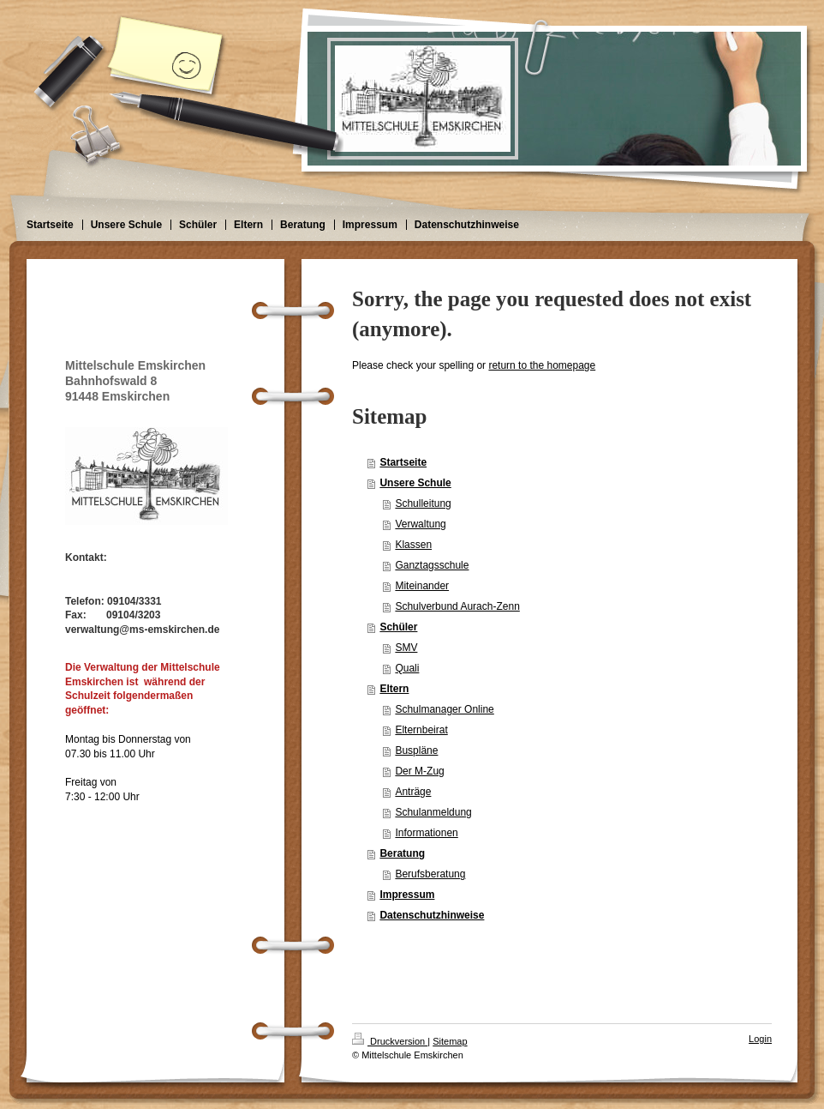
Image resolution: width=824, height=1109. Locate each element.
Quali (407, 668)
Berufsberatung (430, 874)
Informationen (426, 833)
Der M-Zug (419, 771)
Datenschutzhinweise (431, 915)
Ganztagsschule (432, 565)
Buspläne (416, 750)
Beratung (402, 853)
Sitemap (450, 1041)
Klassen (413, 545)
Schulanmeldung (433, 812)
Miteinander (422, 586)
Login (760, 1039)
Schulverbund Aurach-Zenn (457, 606)
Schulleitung (423, 503)
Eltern (394, 689)
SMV (406, 648)
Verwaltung (420, 524)
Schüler (398, 627)
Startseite (403, 462)
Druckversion (389, 1041)
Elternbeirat (421, 730)
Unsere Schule (415, 483)
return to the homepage (541, 365)
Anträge (413, 792)
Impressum (406, 895)
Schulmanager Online (444, 709)
